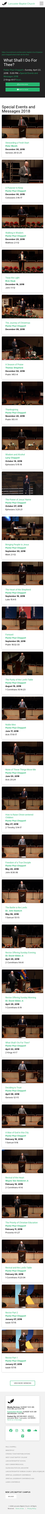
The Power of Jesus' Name (18, 499)
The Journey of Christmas (17, 323)
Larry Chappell (12, 457)
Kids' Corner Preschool (15, 1464)
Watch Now (22, 89)
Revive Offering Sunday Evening (20, 952)
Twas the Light (12, 277)
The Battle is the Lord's (16, 907)
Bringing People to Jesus (17, 544)
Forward (9, 634)
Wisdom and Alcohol (15, 454)
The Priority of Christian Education (21, 1222)
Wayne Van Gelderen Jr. (17, 1180)
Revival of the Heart (14, 1177)
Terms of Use (19, 1508)
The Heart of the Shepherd (18, 589)
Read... (19, 79)
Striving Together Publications (18, 1454)
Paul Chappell (11, 1447)
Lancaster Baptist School (16, 1461)
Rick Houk (10, 281)
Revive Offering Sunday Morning (20, 997)
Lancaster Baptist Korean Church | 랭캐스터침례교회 (23, 1471)
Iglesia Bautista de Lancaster (17, 1468)
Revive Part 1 (11, 1357)
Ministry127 (10, 1450)
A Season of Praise (14, 364)
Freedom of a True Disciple (18, 862)
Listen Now (22, 84)
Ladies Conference (13, 1482)
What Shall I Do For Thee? (17, 1042)
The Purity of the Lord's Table (19, 679)
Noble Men (10, 724)
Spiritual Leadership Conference (18, 1475)
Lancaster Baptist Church (21, 3)
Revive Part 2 (11, 1312)
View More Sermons (22, 1383)
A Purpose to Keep (14, 188)
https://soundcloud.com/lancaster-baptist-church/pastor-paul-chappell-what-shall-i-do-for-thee (22, 53)
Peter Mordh (11, 146)
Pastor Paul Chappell (13, 69)
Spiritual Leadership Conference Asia (20, 1478)
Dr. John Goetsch (13, 910)
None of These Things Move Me (20, 769)
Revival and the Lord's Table (18, 1267)
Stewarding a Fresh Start (17, 142)
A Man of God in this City (17, 1132)
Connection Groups (14, 1411)
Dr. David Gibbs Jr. (14, 955)
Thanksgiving (11, 409)
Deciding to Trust (13, 1087)
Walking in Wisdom (14, 232)
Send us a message (14, 1419)
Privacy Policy (31, 1508)
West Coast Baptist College (16, 1457)
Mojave (11, 1496)
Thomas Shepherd (14, 367)
